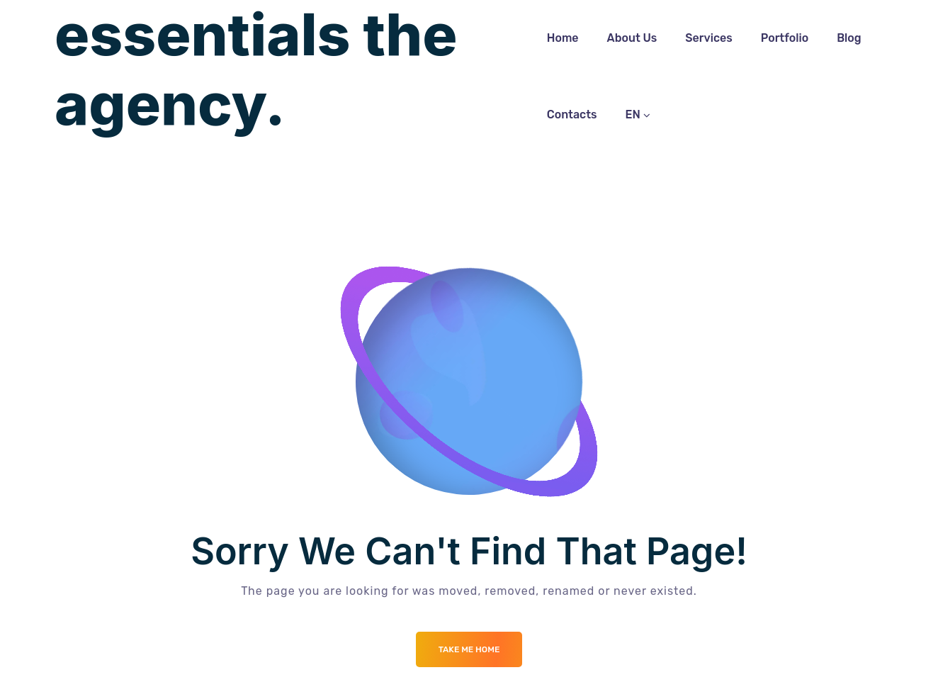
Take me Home (469, 649)
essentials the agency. (256, 69)
